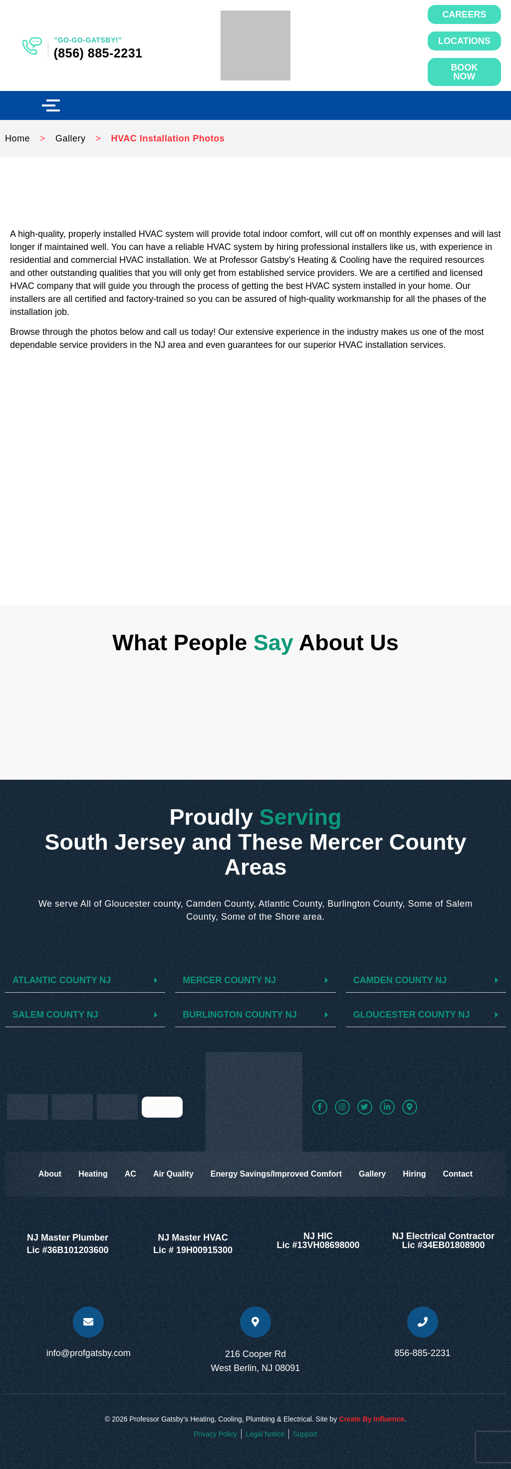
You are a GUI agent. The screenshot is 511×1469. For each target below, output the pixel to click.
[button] (85, 980)
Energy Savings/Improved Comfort (276, 1174)
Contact (458, 1174)
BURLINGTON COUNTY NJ (239, 1015)
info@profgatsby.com (88, 1353)
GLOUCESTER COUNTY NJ (411, 1015)
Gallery (70, 138)
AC (130, 1174)
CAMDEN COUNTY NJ (400, 980)
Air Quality (173, 1174)
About (49, 1174)
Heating (93, 1174)
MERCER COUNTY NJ (229, 980)
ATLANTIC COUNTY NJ (61, 980)
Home (17, 138)
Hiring (414, 1174)
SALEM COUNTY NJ (55, 1015)
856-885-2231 (423, 1353)
